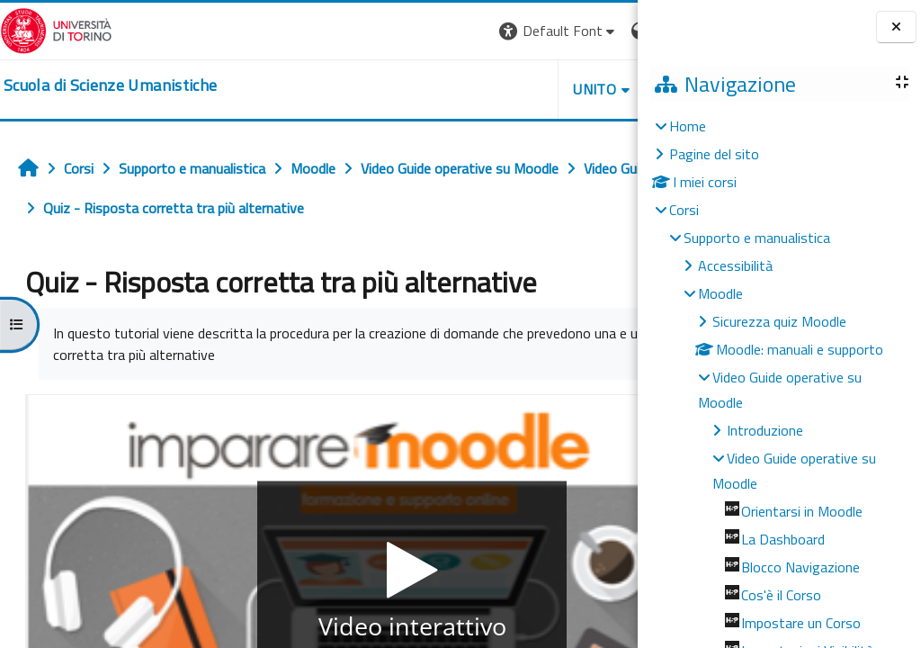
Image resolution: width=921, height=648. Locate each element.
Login (606, 30)
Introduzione (765, 430)
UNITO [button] (427, 89)
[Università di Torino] (56, 29)
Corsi (684, 209)
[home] (110, 85)
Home (687, 126)
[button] (390, 31)
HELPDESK (529, 89)
